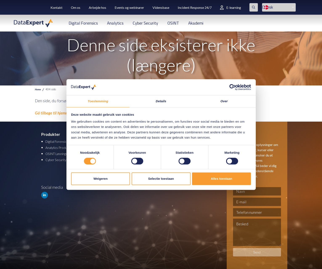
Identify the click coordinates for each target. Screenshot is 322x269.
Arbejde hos (97, 7)
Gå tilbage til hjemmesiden (57, 112)
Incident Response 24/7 (195, 7)
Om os (75, 7)
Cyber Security (145, 23)
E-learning (230, 7)
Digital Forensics (83, 23)
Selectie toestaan (161, 179)
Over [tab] (224, 101)
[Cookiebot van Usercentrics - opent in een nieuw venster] (232, 87)
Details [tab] (161, 101)
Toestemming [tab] (97, 101)
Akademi (195, 23)
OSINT (173, 23)
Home (38, 89)
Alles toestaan (221, 179)
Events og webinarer (129, 7)
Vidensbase (160, 7)
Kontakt (56, 7)
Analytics (115, 23)
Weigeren (100, 179)
